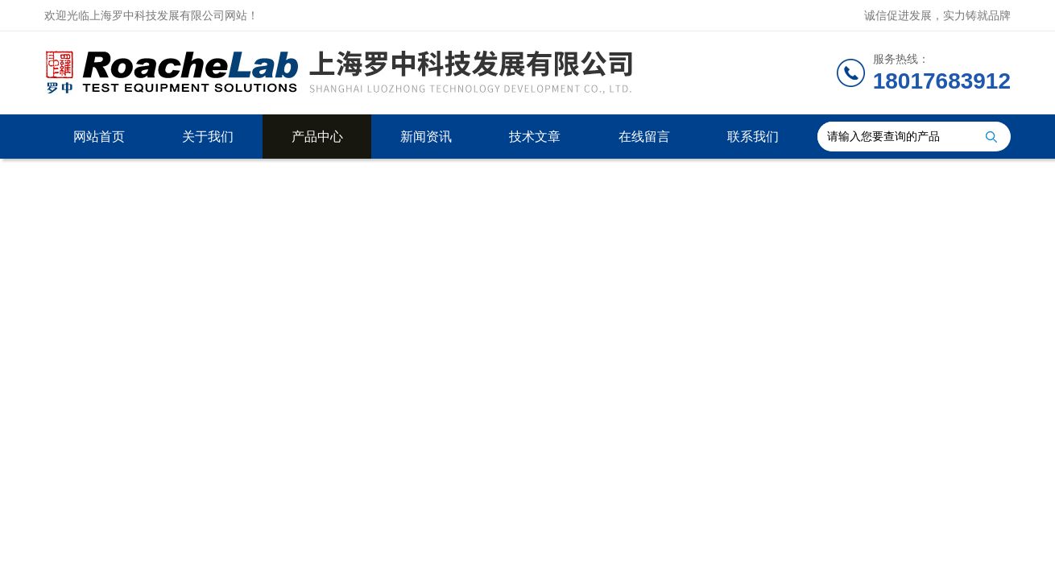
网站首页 (99, 136)
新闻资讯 (426, 136)
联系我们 (753, 136)
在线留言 (644, 136)
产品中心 (317, 136)
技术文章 (535, 136)
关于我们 (208, 136)
